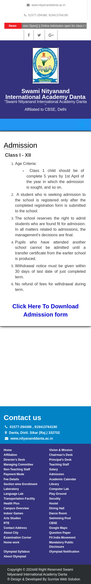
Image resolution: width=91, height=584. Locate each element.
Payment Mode (14, 474)
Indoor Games (13, 513)
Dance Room (58, 513)
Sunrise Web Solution (64, 579)
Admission (56, 474)
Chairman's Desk (61, 455)
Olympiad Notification (64, 551)
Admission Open (27, 26)
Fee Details (11, 479)
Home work (11, 542)
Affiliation (10, 455)
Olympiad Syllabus (17, 551)
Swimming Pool (60, 518)
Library (54, 484)
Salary (53, 469)
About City (11, 532)
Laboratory (11, 489)
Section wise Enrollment (20, 484)
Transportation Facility (19, 498)
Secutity (55, 498)
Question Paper (60, 532)
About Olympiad (15, 556)
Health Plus (11, 503)
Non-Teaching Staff (17, 469)
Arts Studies (12, 518)
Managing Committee (18, 464)
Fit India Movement (62, 537)
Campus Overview (16, 508)
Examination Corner (17, 537)
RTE (6, 523)
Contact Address (15, 528)
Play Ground (57, 493)
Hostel (53, 503)
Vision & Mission (61, 450)
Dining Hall (57, 508)
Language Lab (13, 493)
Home (8, 450)
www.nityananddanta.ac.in (48, 5)
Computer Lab (59, 489)
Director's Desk (14, 459)
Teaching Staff (59, 464)
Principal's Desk (60, 459)
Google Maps (58, 528)
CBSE (53, 523)
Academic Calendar (62, 479)
